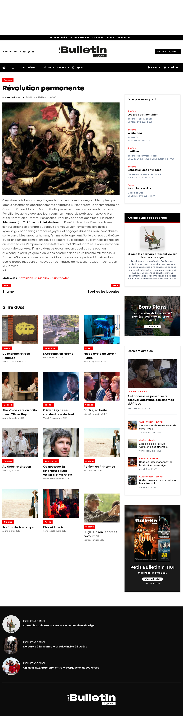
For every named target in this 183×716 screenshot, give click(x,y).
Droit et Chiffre (58, 37)
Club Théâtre (60, 278)
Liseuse (154, 67)
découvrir (152, 327)
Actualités (28, 68)
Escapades (51, 348)
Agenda (78, 67)
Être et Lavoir (53, 527)
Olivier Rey (42, 278)
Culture (46, 68)
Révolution (26, 278)
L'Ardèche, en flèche (58, 354)
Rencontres (51, 461)
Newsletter (123, 37)
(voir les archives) (152, 583)
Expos (7, 348)
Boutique (171, 67)
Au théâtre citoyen (16, 467)
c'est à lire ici (152, 579)
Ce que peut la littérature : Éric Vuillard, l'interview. (57, 471)
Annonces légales (166, 51)
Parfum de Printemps (99, 467)
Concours (97, 37)
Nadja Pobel (13, 97)
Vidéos (110, 37)
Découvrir (63, 68)
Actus (88, 348)
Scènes (8, 80)
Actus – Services (79, 37)
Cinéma (89, 461)
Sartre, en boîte (95, 410)
